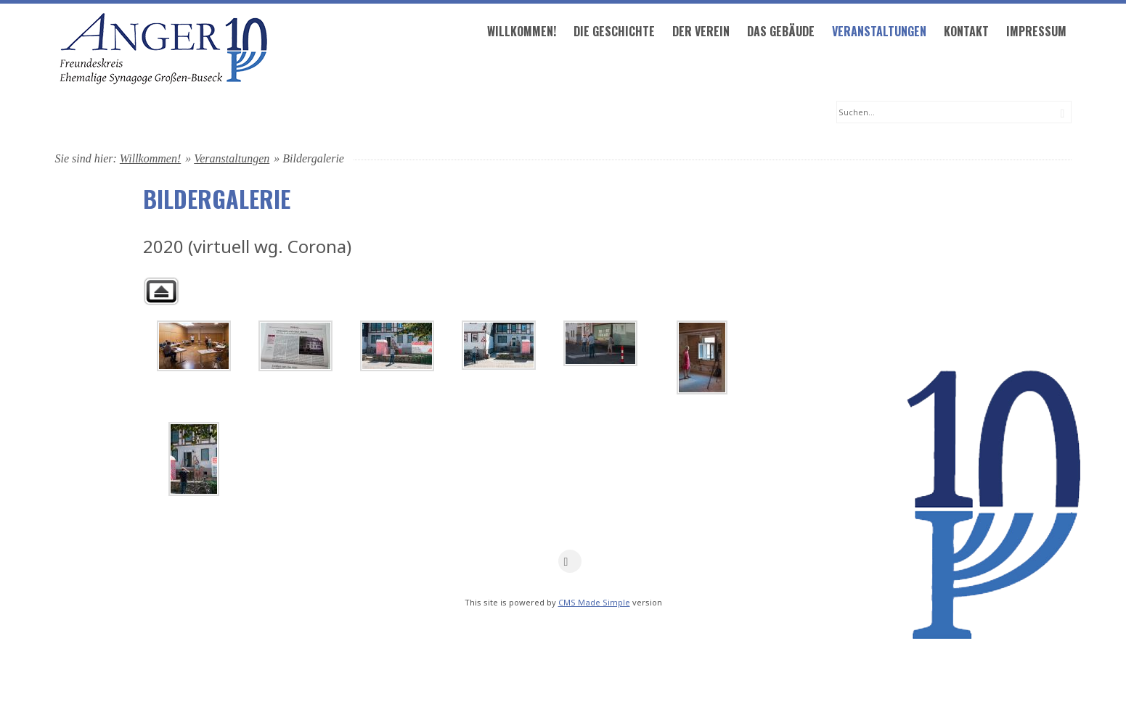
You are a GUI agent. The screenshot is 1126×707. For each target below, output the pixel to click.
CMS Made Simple (594, 656)
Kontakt (654, 113)
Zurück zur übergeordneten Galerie (161, 345)
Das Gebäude (469, 113)
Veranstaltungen (568, 113)
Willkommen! (210, 113)
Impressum (725, 113)
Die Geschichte (302, 113)
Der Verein (389, 113)
